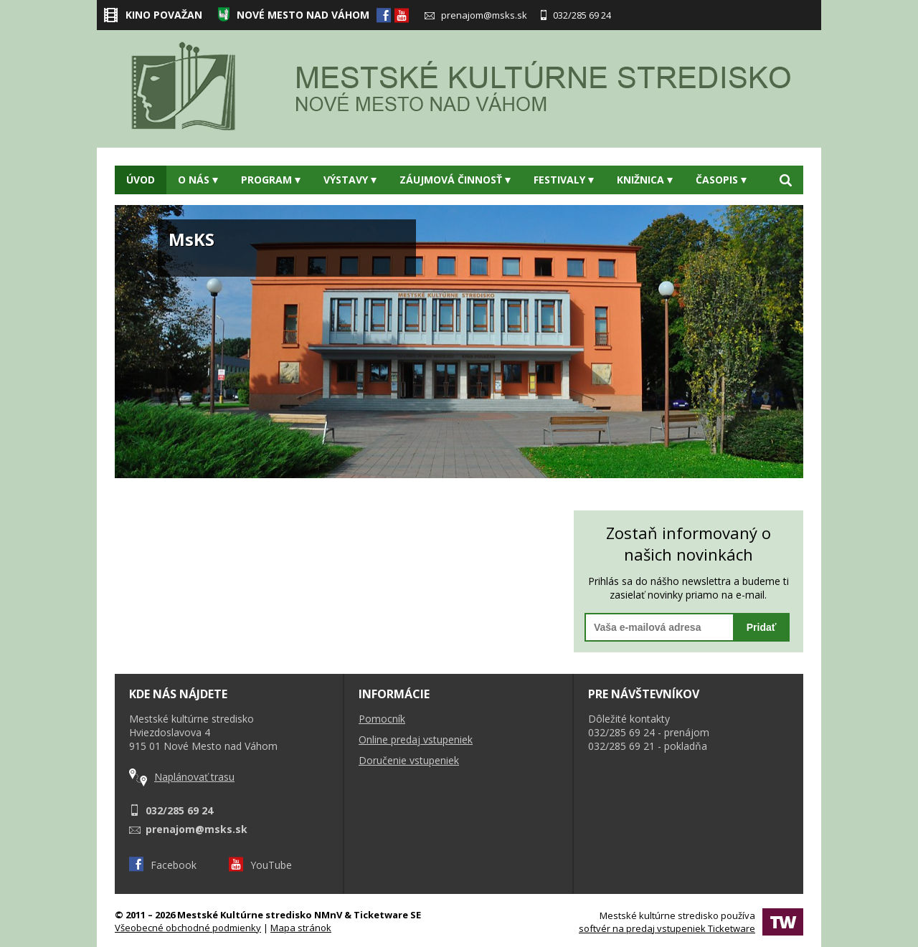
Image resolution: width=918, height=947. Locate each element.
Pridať (762, 627)
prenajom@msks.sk (476, 15)
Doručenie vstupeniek (409, 760)
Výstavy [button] (350, 179)
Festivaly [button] (564, 179)
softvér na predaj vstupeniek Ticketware (667, 928)
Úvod (140, 179)
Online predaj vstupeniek (416, 739)
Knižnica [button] (645, 179)
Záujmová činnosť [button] (455, 179)
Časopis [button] (721, 179)
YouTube (260, 865)
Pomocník (382, 718)
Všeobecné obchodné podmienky (188, 927)
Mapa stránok (300, 927)
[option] (459, 341)
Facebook (163, 865)
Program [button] (271, 179)
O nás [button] (198, 179)
